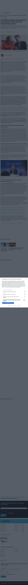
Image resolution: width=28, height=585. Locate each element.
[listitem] (14, 290)
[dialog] (14, 292)
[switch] (24, 291)
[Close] (26, 279)
